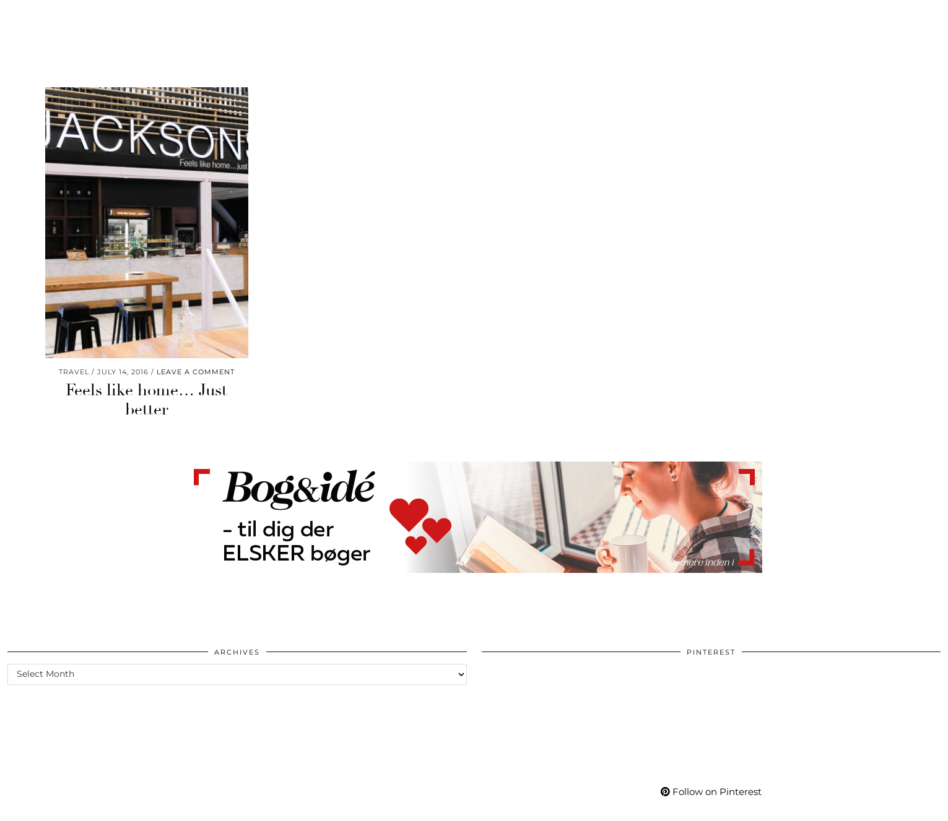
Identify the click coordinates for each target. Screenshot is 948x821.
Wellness (196, 17)
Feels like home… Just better (146, 399)
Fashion (92, 17)
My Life (703, 17)
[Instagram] (794, 17)
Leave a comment (196, 372)
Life (142, 17)
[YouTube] (824, 17)
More (754, 17)
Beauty (35, 17)
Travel (257, 17)
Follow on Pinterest (711, 791)
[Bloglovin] (855, 17)
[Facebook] (841, 17)
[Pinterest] (809, 17)
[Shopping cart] (903, 17)
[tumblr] (869, 17)
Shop (652, 17)
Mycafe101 (473, 17)
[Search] (924, 17)
